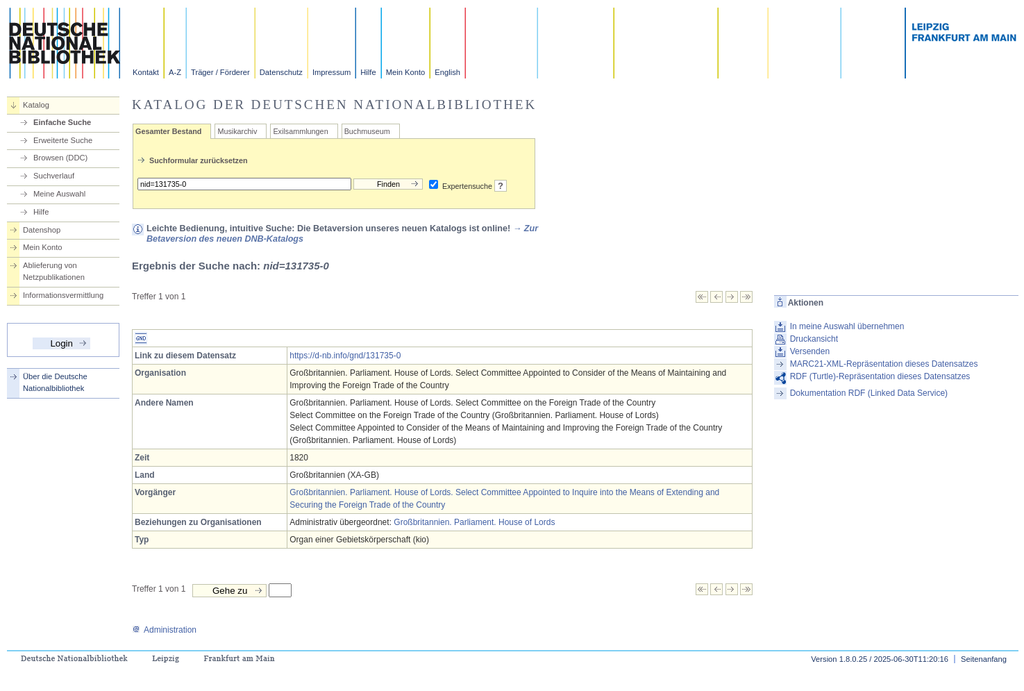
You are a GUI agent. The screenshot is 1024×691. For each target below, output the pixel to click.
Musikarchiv (237, 131)
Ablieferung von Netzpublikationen (54, 271)
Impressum (331, 72)
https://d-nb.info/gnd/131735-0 (345, 355)
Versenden (810, 351)
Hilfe (368, 72)
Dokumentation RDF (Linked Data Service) (869, 393)
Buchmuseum (367, 131)
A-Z (175, 72)
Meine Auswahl (59, 194)
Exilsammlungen (300, 131)
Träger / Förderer (220, 72)
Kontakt (146, 72)
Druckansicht (814, 339)
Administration (164, 630)
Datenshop (41, 230)
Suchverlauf (53, 176)
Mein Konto (406, 72)
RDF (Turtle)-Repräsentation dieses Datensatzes (880, 376)
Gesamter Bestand (168, 131)
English (447, 72)
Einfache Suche (62, 122)
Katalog (36, 105)
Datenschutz (281, 72)
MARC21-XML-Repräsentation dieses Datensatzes (884, 364)
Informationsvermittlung (63, 295)
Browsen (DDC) (60, 157)
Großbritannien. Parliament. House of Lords (474, 522)
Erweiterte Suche (62, 140)
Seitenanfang (984, 659)
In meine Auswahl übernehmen (847, 326)
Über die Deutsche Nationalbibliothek (55, 382)
